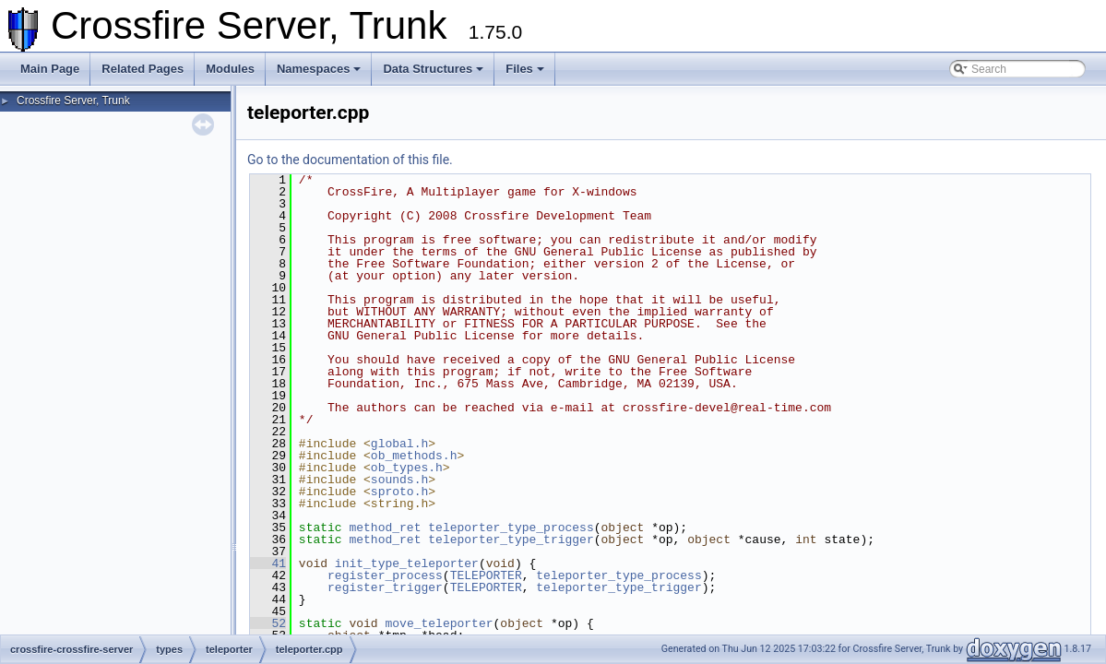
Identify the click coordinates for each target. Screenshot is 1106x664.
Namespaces (319, 69)
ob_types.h (407, 467)
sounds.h (399, 479)
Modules (230, 69)
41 (268, 563)
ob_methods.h (414, 455)
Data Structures (433, 69)
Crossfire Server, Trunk (73, 100)
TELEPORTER (486, 575)
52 (268, 623)
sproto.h (399, 491)
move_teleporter (439, 623)
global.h (399, 443)
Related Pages (142, 69)
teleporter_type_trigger (510, 539)
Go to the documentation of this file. (350, 159)
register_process (385, 575)
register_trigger (385, 587)
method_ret (385, 527)
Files (524, 69)
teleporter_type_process (510, 527)
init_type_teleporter (407, 563)
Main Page (49, 69)
